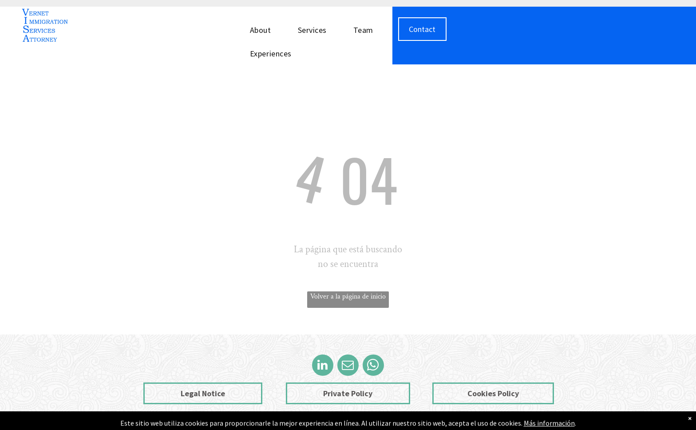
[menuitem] (265, 29)
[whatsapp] (373, 366)
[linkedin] (322, 366)
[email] (348, 366)
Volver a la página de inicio (348, 296)
